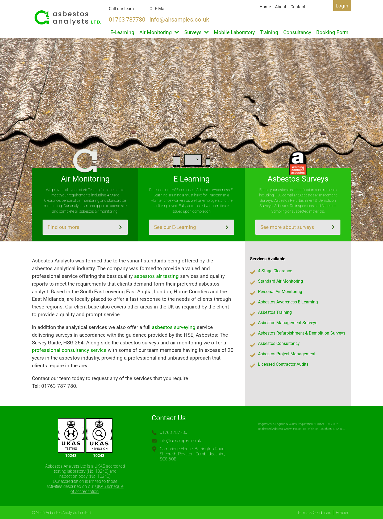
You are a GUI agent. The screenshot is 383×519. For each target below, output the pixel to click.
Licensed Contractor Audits (283, 364)
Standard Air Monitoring (280, 281)
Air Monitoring (159, 32)
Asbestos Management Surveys (287, 322)
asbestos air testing (156, 276)
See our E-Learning (191, 227)
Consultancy (297, 32)
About (280, 6)
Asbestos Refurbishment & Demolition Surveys (301, 333)
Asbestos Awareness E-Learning (288, 301)
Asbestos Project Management (286, 353)
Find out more (85, 227)
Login (342, 6)
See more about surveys (297, 227)
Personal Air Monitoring (280, 291)
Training (269, 32)
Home (265, 6)
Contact (297, 6)
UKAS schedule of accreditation (96, 489)
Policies (342, 512)
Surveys (196, 32)
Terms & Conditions (314, 512)
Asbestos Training (275, 312)
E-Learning (122, 32)
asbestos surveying (173, 327)
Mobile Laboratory (234, 32)
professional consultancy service (69, 350)
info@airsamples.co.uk (180, 440)
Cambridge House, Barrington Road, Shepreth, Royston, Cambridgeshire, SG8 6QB (192, 454)
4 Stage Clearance (275, 270)
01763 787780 (173, 432)
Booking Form (332, 32)
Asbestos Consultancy (279, 343)
